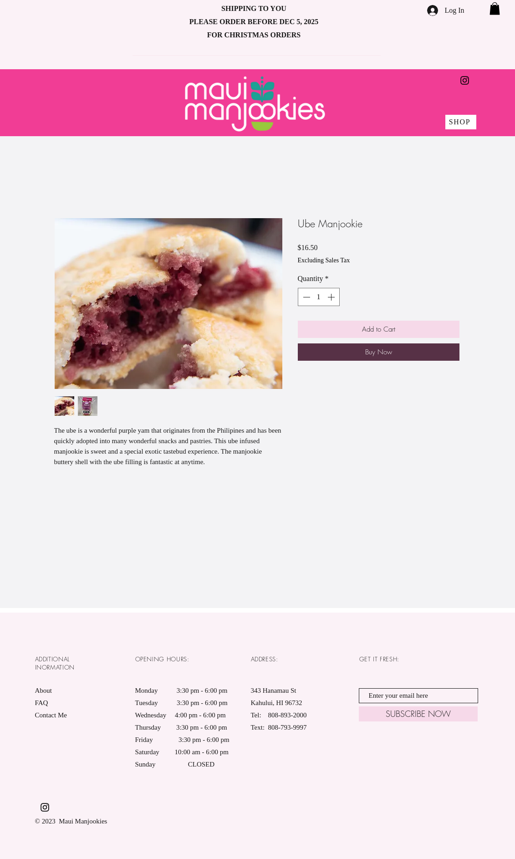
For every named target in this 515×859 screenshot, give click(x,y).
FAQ (41, 702)
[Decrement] (305, 297)
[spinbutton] (319, 297)
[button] (495, 8)
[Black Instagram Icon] (464, 80)
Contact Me (51, 715)
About (43, 690)
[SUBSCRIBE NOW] (418, 713)
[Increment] (332, 297)
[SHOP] (460, 122)
